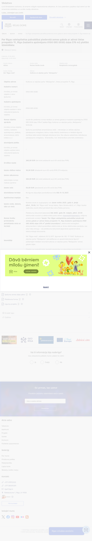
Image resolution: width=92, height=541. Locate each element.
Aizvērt (46, 287)
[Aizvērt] (89, 252)
